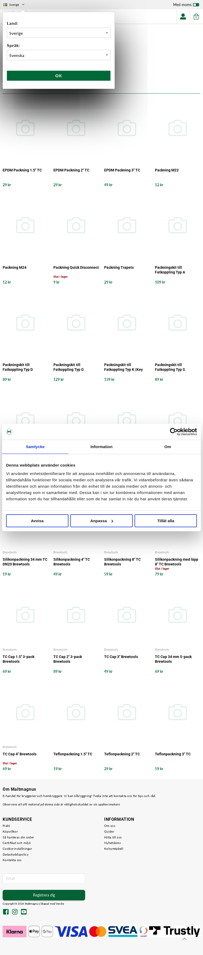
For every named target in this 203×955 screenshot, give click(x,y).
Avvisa (37, 521)
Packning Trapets (119, 267)
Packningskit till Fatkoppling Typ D (18, 367)
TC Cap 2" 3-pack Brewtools (67, 659)
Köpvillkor (10, 831)
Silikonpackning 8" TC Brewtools (122, 561)
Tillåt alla (165, 521)
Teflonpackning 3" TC (173, 754)
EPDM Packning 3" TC (122, 170)
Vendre (60, 903)
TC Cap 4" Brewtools (19, 754)
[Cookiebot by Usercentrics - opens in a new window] (174, 432)
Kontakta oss (12, 860)
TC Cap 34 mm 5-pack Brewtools (173, 659)
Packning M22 (167, 170)
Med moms (186, 5)
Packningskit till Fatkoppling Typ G (68, 367)
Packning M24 (14, 267)
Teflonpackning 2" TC (122, 754)
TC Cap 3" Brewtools (121, 657)
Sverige (14, 5)
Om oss (109, 826)
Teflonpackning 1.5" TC (72, 754)
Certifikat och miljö (17, 843)
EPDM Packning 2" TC (71, 170)
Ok (58, 75)
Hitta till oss (113, 837)
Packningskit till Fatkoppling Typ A (170, 269)
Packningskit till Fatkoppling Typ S (170, 367)
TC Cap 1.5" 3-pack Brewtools (18, 659)
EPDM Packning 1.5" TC (22, 170)
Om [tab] (167, 446)
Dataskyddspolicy (16, 854)
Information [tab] (101, 446)
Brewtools (10, 552)
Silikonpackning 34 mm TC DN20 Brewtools (25, 561)
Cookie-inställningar (17, 849)
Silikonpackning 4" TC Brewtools (71, 561)
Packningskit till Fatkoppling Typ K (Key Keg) (123, 367)
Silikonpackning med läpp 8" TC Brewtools (176, 561)
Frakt (6, 826)
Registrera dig (44, 895)
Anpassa (101, 521)
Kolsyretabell (113, 849)
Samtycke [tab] (35, 446)
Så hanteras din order (18, 837)
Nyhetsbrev (112, 843)
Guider (109, 831)
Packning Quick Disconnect (76, 267)
